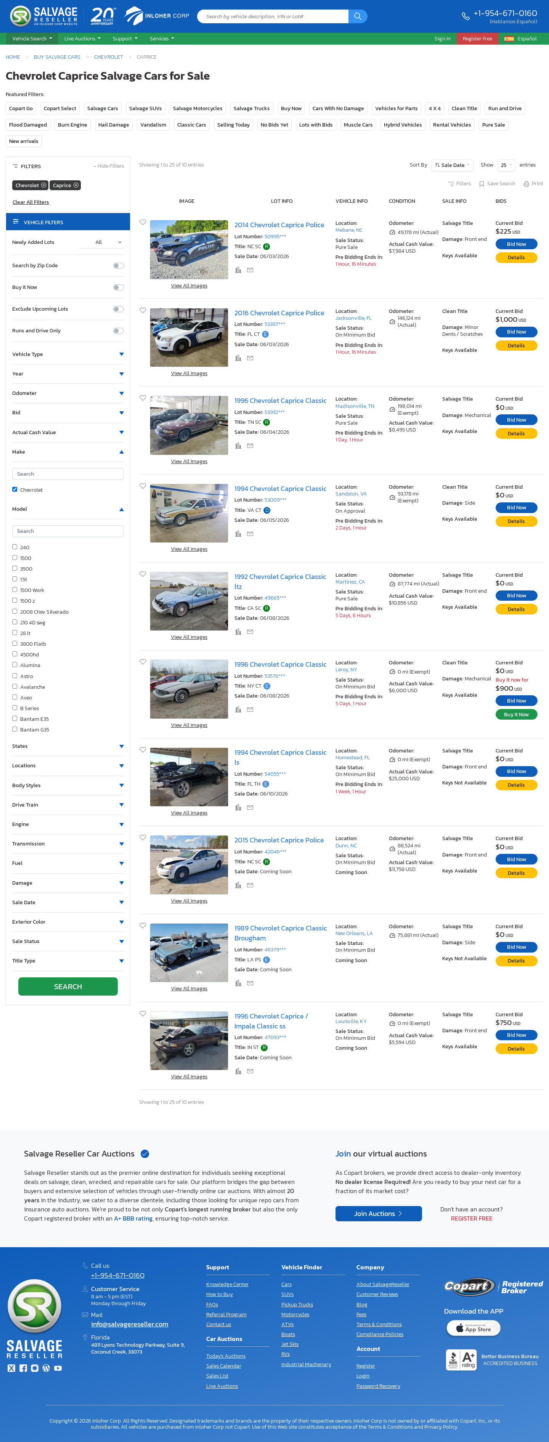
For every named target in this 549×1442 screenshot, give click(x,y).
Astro (22, 676)
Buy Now (291, 108)
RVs (285, 1354)
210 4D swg (28, 622)
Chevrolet (108, 57)
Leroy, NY (346, 670)
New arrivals (24, 141)
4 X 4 (435, 108)
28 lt (21, 633)
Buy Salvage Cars (57, 57)
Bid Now (516, 244)
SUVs (287, 1294)
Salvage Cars (102, 108)
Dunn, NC (346, 846)
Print (533, 184)
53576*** (275, 676)
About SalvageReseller (382, 1284)
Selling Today (233, 125)
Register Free (472, 1218)
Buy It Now (24, 287)
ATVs (287, 1324)
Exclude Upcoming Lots (40, 309)
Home (13, 57)
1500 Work (28, 590)
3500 (22, 569)
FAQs (212, 1305)
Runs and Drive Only (36, 330)
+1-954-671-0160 (505, 12)
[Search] (358, 16)
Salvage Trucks (252, 108)
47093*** (275, 1037)
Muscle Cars (358, 125)
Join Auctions (375, 1214)
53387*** (275, 324)
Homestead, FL (353, 758)
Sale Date (453, 165)
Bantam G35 (30, 730)
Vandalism (153, 125)
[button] (32, 39)
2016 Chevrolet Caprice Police (279, 313)
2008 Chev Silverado (40, 612)
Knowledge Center (227, 1284)
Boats (288, 1334)
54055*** (275, 774)
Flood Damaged (28, 125)
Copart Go (21, 108)
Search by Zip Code (35, 265)
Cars (286, 1284)
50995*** (275, 237)
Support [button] (123, 38)
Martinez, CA (350, 582)
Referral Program (226, 1314)
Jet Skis (290, 1344)
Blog (362, 1305)
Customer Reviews (377, 1294)
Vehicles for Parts (396, 108)
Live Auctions (222, 1386)
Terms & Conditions (379, 1324)
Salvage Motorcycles (198, 108)
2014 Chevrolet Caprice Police (279, 225)
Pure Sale (493, 125)
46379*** (275, 950)
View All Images (189, 286)
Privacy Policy (441, 1427)
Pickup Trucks (297, 1305)
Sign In (443, 38)
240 (20, 547)
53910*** (275, 412)
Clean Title (464, 108)
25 (504, 165)
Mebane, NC (349, 230)
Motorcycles (295, 1314)
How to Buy (219, 1294)
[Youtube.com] (58, 1369)
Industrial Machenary (306, 1364)
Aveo (22, 698)
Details (516, 257)
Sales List (217, 1376)
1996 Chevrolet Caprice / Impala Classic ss (271, 1021)
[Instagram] (34, 1369)
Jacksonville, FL (354, 318)
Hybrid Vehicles (403, 125)
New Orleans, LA (354, 933)
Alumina (26, 665)
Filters (459, 184)
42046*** (276, 852)
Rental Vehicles (452, 125)
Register (365, 1366)
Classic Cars (191, 125)
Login (362, 1376)
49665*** (275, 598)
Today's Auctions (226, 1356)
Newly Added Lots (33, 242)
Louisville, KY (351, 1021)
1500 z (23, 601)
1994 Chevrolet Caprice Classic (280, 489)
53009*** (276, 500)
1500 (21, 558)
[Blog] (46, 1369)
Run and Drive (505, 108)
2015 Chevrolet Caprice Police (279, 840)
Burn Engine (72, 125)
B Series (25, 708)
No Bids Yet (274, 125)
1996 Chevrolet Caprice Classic (280, 401)
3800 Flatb (29, 644)
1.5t (19, 579)
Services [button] (160, 38)
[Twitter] (11, 1369)
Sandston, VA (351, 494)
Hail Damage (113, 125)
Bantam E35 (30, 719)
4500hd (25, 654)
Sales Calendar (223, 1366)
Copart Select (60, 108)
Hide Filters (109, 166)
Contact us (218, 1324)
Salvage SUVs (145, 108)
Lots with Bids (316, 125)
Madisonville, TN (355, 406)
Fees (361, 1314)
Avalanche (28, 687)
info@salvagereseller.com (129, 1324)
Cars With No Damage (338, 108)
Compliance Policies (379, 1334)
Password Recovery (378, 1386)
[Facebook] (23, 1369)
